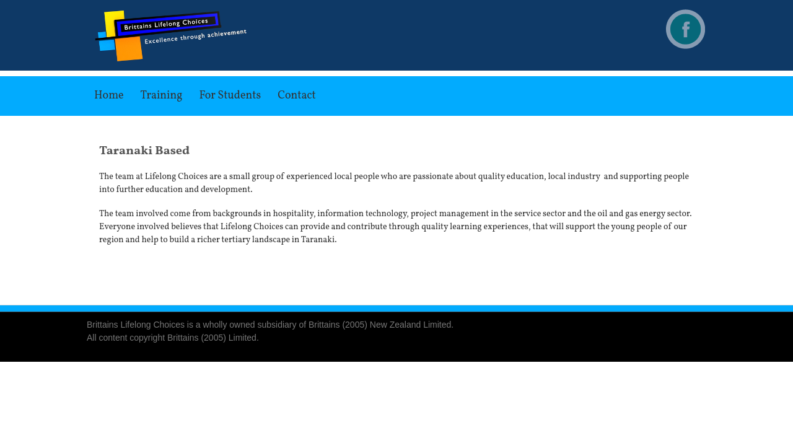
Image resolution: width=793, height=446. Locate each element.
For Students (230, 95)
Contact (297, 95)
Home (109, 95)
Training (162, 95)
